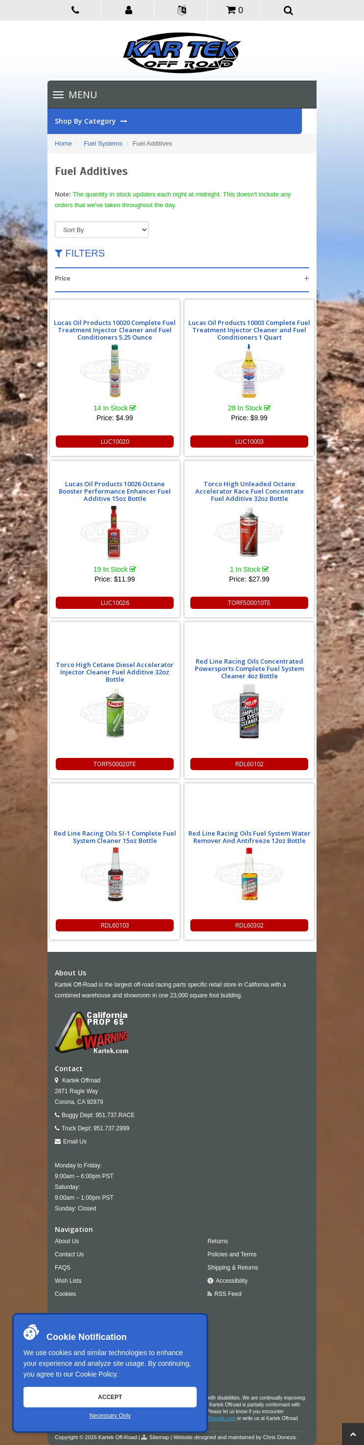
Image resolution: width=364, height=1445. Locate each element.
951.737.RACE (115, 1115)
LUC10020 (115, 441)
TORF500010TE (249, 602)
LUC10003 (249, 441)
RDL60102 (249, 763)
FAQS (62, 1267)
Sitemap (159, 1437)
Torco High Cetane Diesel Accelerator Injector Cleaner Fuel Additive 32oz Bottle (115, 672)
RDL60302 (249, 925)
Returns (217, 1241)
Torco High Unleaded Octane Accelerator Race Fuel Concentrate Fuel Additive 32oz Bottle (249, 491)
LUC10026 (115, 602)
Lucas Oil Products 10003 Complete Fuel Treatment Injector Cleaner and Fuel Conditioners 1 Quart (249, 330)
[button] (129, 9)
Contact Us (69, 1254)
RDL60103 (115, 925)
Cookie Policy (95, 1374)
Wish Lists (68, 1280)
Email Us (75, 1141)
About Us (67, 1241)
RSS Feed (227, 1294)
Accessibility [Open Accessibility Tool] (232, 1280)
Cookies (65, 1294)
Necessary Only (110, 1415)
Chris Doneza (279, 1437)
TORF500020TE (114, 763)
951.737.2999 (111, 1128)
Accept (110, 1397)
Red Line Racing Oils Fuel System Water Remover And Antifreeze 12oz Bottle (249, 837)
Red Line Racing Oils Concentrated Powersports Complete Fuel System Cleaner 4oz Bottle (249, 668)
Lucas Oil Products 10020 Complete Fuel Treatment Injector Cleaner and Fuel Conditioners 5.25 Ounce (115, 330)
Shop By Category (178, 121)
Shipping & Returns (232, 1267)
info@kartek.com (217, 1418)
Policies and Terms (232, 1254)
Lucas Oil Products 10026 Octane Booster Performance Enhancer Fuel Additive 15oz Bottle (115, 491)
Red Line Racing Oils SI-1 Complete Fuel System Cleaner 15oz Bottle (115, 837)
